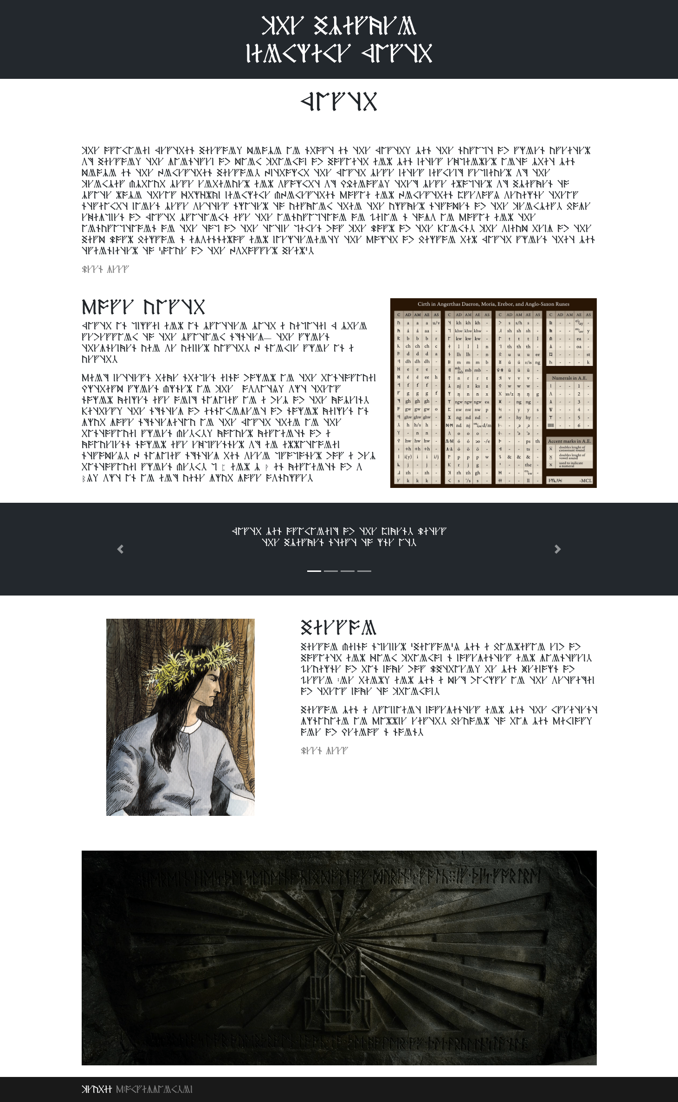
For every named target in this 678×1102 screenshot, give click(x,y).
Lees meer (105, 269)
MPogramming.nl (154, 1089)
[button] (120, 549)
